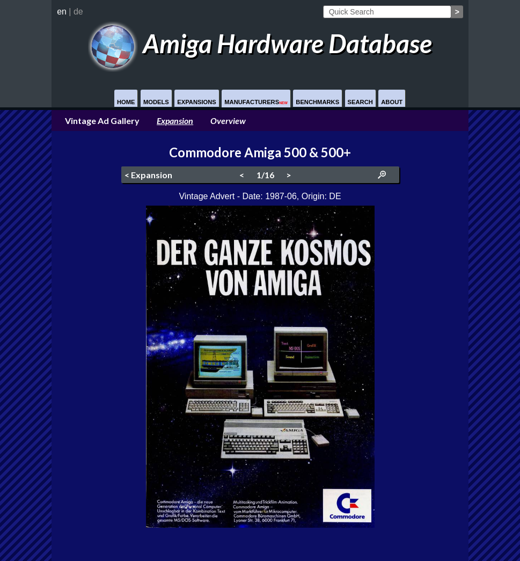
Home (126, 102)
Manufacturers (256, 102)
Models (156, 102)
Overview (228, 120)
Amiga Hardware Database (260, 43)
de (78, 11)
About (391, 102)
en (62, 11)
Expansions (196, 102)
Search (360, 102)
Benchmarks (317, 102)
